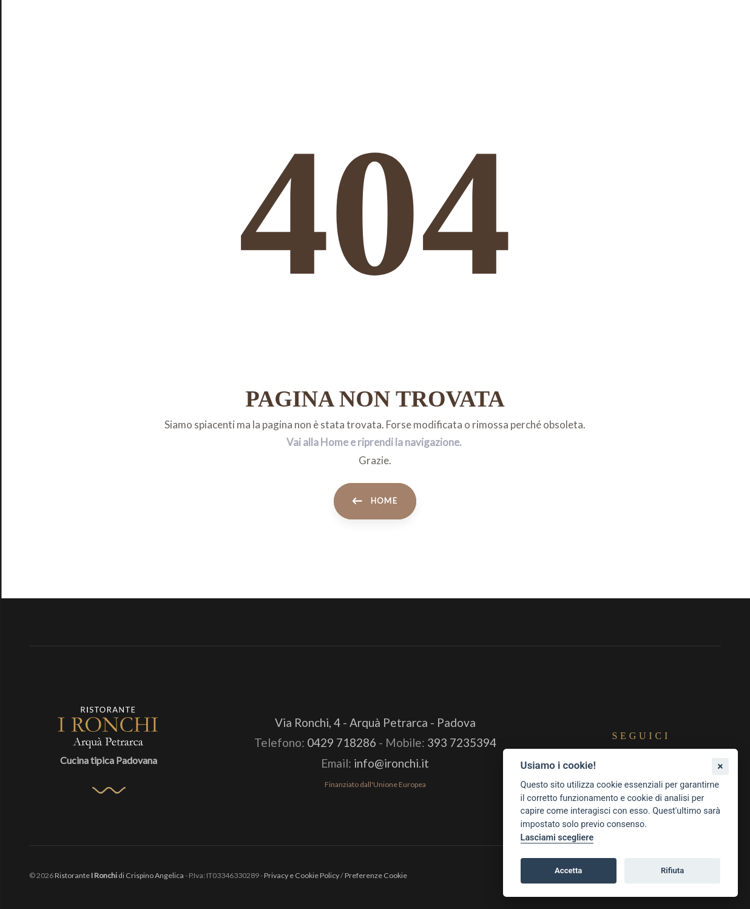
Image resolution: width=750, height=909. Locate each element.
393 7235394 (461, 742)
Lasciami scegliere (557, 838)
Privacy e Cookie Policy (301, 875)
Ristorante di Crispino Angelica (119, 875)
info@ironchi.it (391, 763)
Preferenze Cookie (376, 875)
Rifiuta (672, 870)
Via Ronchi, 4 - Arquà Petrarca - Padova (375, 722)
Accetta (568, 870)
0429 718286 (341, 742)
